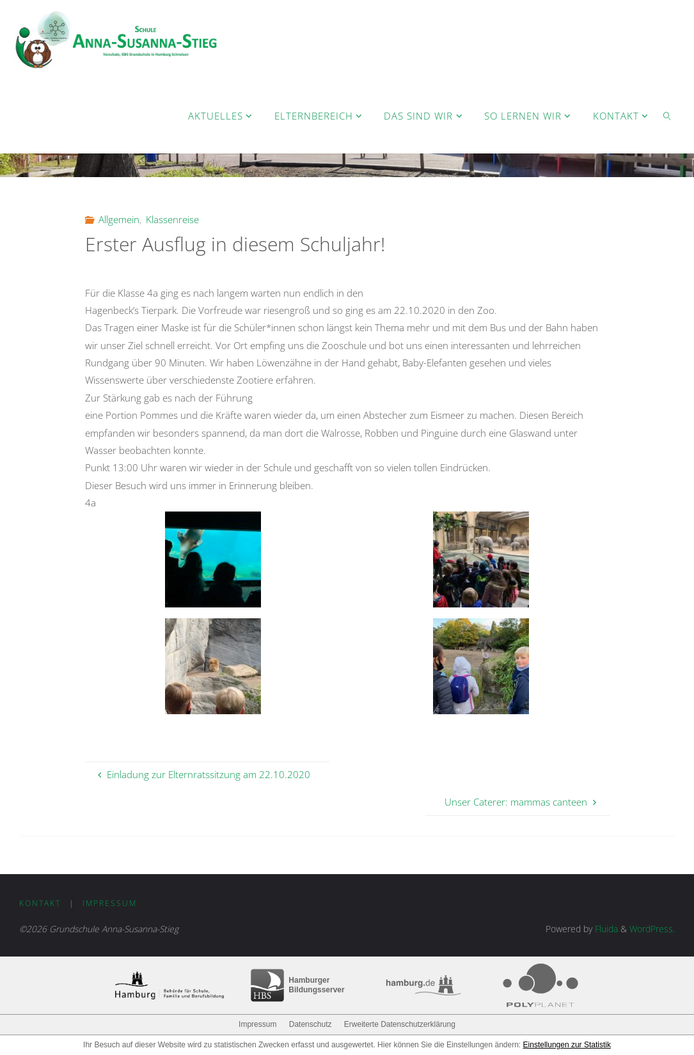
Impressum (110, 903)
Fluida (605, 929)
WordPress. (652, 929)
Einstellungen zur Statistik (567, 1044)
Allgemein (119, 219)
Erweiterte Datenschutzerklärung (399, 1024)
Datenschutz (310, 1024)
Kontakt (40, 903)
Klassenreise (172, 219)
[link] (667, 115)
